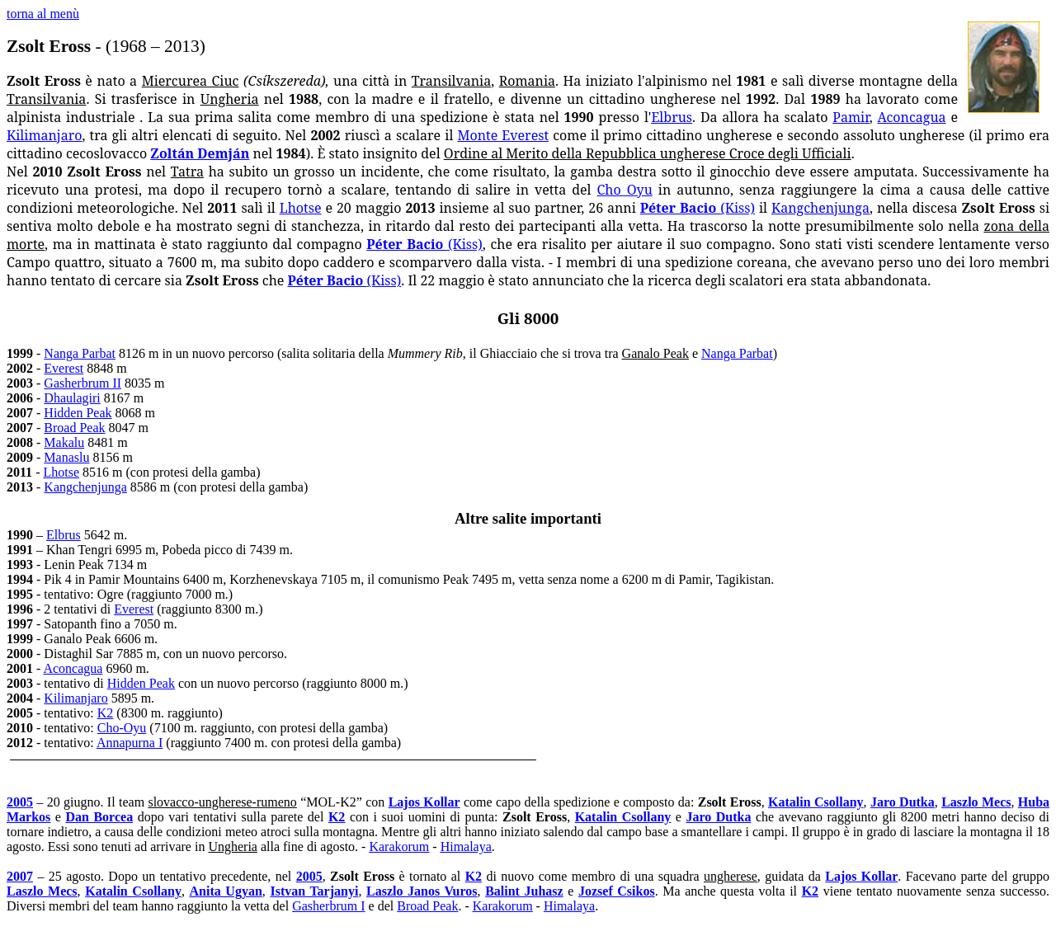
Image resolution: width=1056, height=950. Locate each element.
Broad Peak (74, 428)
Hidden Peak (77, 413)
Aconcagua (912, 117)
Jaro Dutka (902, 802)
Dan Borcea (99, 817)
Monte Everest (503, 135)
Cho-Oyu (122, 728)
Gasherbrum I (328, 906)
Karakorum (399, 846)
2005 (20, 802)
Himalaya (466, 846)
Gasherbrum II (82, 383)
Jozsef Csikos (616, 891)
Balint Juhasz (524, 891)
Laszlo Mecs (976, 802)
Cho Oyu (625, 190)
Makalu (64, 442)
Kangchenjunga (820, 208)
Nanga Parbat (80, 353)
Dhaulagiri (72, 398)
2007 (20, 876)
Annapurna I (130, 743)
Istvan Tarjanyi (314, 891)
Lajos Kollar (424, 802)
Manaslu (66, 457)
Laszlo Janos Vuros (422, 891)
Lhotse (301, 208)
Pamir (850, 117)
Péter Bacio (697, 208)
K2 (105, 713)
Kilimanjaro (44, 135)
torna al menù (43, 14)
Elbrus (671, 117)
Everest (63, 368)
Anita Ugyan (226, 891)
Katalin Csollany (816, 802)
